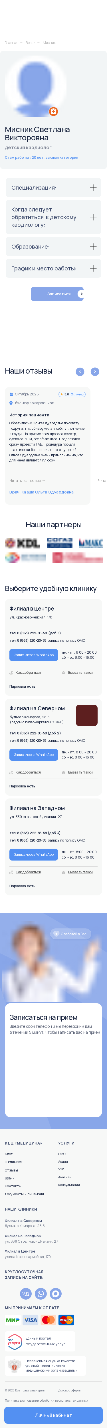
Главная (11, 42)
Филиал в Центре (20, 1251)
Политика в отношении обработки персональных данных (46, 1400)
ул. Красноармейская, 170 (31, 617)
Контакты (13, 1186)
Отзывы (11, 1170)
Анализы (65, 1177)
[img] (11, 1294)
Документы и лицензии (24, 1194)
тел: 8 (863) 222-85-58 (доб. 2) (35, 733)
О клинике (13, 1162)
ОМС (62, 1154)
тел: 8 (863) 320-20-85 (27, 840)
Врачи (30, 42)
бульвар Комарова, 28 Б (25, 1225)
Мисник (49, 42)
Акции (63, 1161)
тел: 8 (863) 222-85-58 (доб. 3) (34, 832)
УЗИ (61, 1169)
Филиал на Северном (23, 1220)
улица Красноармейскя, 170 (28, 1256)
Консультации (69, 1185)
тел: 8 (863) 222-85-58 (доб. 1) (35, 633)
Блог (9, 1154)
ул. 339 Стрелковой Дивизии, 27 (31, 1241)
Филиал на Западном (23, 1236)
